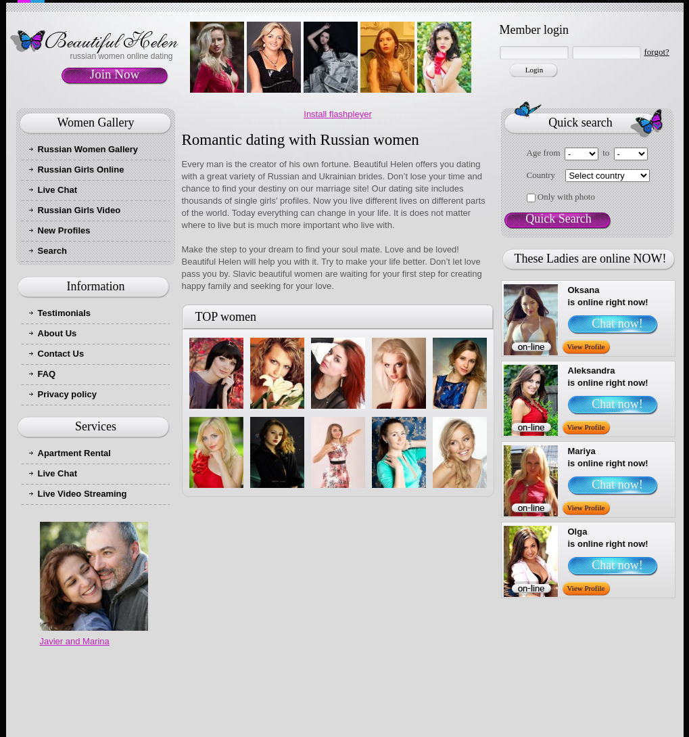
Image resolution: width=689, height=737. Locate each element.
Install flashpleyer (337, 114)
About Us (57, 333)
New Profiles (64, 230)
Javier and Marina (75, 641)
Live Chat (58, 190)
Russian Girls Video (79, 210)
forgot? (656, 52)
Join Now (114, 74)
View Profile (586, 346)
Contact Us (61, 354)
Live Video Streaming (82, 494)
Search (52, 251)
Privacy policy (67, 394)
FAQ (47, 374)
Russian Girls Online (81, 169)
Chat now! (617, 323)
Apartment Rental (74, 453)
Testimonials (64, 313)
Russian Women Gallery (88, 149)
